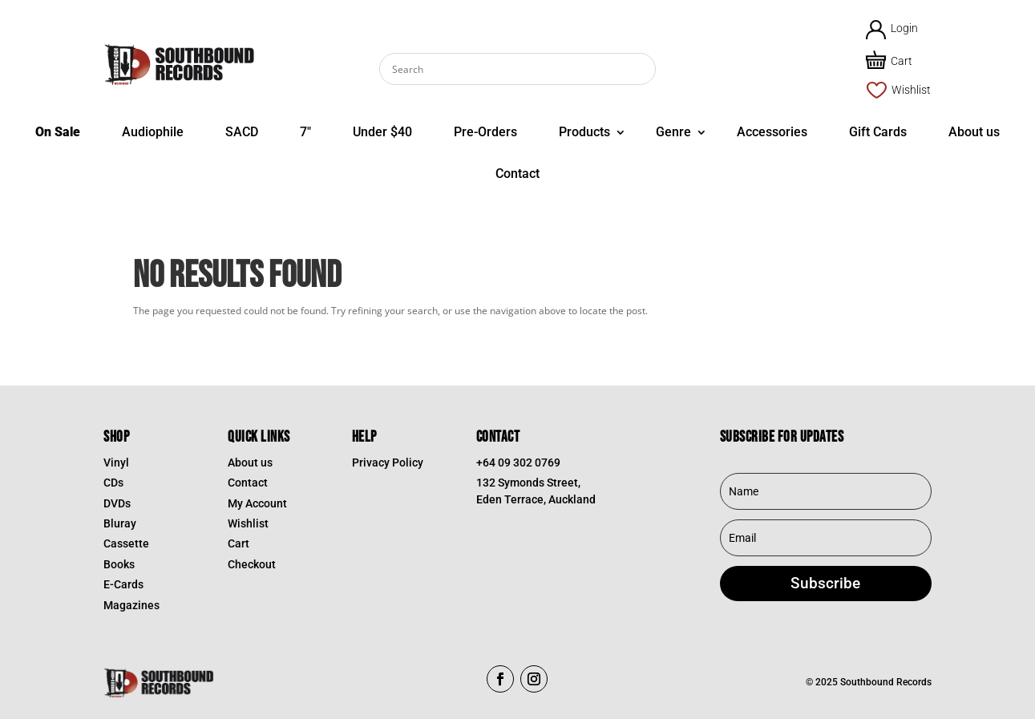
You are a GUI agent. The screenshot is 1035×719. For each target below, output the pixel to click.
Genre (673, 131)
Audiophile (153, 131)
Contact (517, 173)
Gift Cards (878, 131)
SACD (241, 131)
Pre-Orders (485, 131)
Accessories (772, 131)
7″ (305, 131)
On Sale (57, 131)
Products (584, 131)
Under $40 (382, 131)
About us (974, 131)
